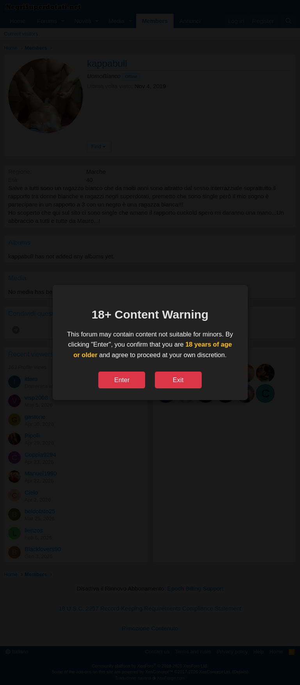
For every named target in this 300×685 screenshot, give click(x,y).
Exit (178, 379)
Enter (122, 379)
